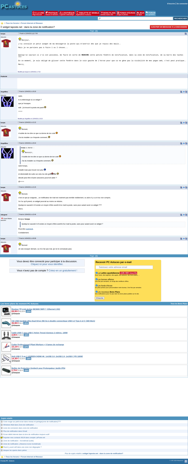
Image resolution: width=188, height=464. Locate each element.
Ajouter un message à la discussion (169, 27)
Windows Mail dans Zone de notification (18, 425)
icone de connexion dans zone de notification (20, 428)
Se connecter (182, 4)
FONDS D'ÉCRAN (126, 13)
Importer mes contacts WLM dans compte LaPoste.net (24, 438)
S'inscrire (171, 4)
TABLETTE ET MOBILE (87, 13)
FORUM (150, 13)
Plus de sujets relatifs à (94, 453)
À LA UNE (38, 13)
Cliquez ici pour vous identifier (46, 264)
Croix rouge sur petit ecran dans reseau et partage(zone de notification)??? (32, 422)
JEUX (140, 13)
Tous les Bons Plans (179, 304)
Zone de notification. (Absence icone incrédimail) (22, 444)
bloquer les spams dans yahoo (15, 450)
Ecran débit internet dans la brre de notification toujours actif (26, 434)
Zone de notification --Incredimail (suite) (18, 441)
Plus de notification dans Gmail (15, 431)
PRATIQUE (52, 13)
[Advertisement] (94, 397)
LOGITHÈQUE (67, 13)
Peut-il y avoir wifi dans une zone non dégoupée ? (22, 447)
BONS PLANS (108, 13)
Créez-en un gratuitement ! (63, 270)
